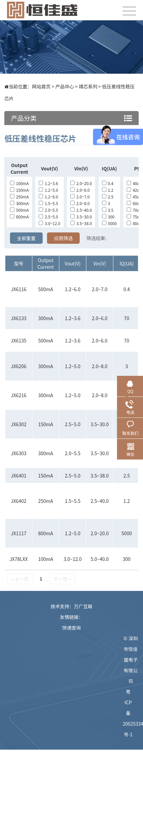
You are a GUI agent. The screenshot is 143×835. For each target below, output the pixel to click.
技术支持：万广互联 (72, 606)
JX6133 (19, 318)
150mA (19, 190)
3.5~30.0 (81, 216)
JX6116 (19, 289)
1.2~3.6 (48, 183)
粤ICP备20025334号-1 (131, 713)
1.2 (108, 190)
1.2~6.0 (48, 196)
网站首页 (41, 86)
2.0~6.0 (80, 190)
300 (108, 216)
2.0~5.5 (48, 210)
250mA (19, 196)
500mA (19, 210)
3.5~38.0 (81, 223)
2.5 (108, 196)
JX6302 (19, 424)
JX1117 (19, 533)
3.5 (108, 210)
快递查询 (71, 627)
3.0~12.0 (49, 223)
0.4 (108, 183)
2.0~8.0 (80, 203)
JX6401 (19, 475)
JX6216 (19, 395)
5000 (109, 223)
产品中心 (64, 86)
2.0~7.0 (80, 196)
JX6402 (19, 501)
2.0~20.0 (81, 183)
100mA (19, 183)
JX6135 (19, 340)
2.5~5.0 (48, 216)
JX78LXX (19, 559)
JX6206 (19, 366)
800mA (19, 216)
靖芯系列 (88, 86)
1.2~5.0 (48, 190)
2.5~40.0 (81, 210)
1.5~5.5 (48, 203)
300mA (19, 203)
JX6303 (19, 453)
